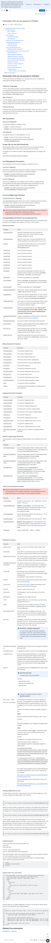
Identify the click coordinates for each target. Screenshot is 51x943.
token (23, 694)
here (35, 606)
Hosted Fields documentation (38, 525)
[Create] (42, 10)
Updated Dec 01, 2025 (40, 13)
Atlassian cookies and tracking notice (13, 7)
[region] (25, 803)
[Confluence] (7, 10)
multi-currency (26, 584)
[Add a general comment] (9, 940)
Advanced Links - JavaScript (9, 931)
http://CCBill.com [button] (34, 318)
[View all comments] (48, 934)
